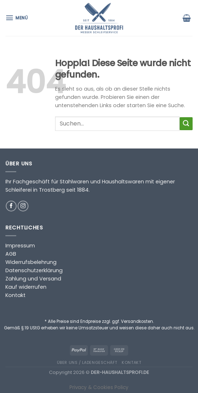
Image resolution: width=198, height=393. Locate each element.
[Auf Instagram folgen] (23, 206)
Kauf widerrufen (25, 287)
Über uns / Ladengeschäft (87, 362)
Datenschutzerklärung (34, 270)
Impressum (20, 245)
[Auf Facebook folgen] (11, 206)
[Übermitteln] (186, 123)
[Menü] (17, 17)
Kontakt (15, 295)
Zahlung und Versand (33, 278)
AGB (10, 253)
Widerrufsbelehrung (31, 262)
